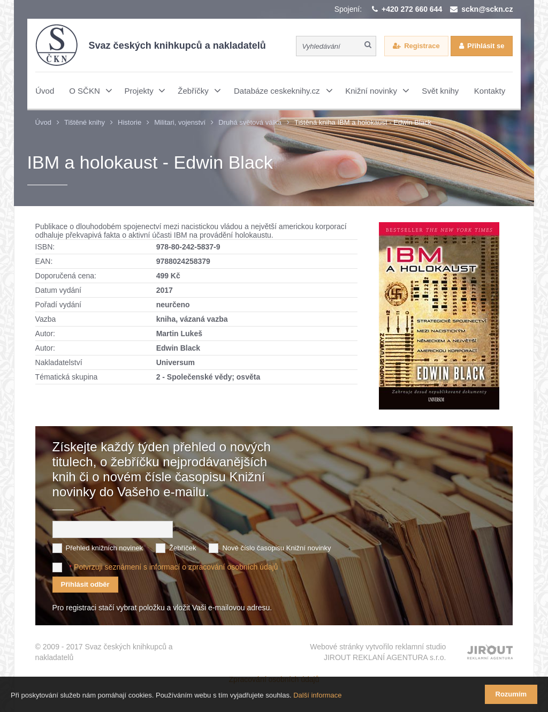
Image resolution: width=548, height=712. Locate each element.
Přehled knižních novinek (104, 548)
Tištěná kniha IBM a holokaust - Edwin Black (362, 122)
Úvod (43, 122)
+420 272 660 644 (412, 9)
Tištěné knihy (84, 122)
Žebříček (182, 548)
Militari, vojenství (180, 122)
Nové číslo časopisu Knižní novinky (276, 548)
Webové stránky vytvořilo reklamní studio (378, 652)
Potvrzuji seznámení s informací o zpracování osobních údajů (176, 567)
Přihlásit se (485, 46)
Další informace (317, 695)
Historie (129, 122)
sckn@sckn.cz (487, 9)
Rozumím (511, 694)
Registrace (421, 46)
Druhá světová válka (249, 122)
